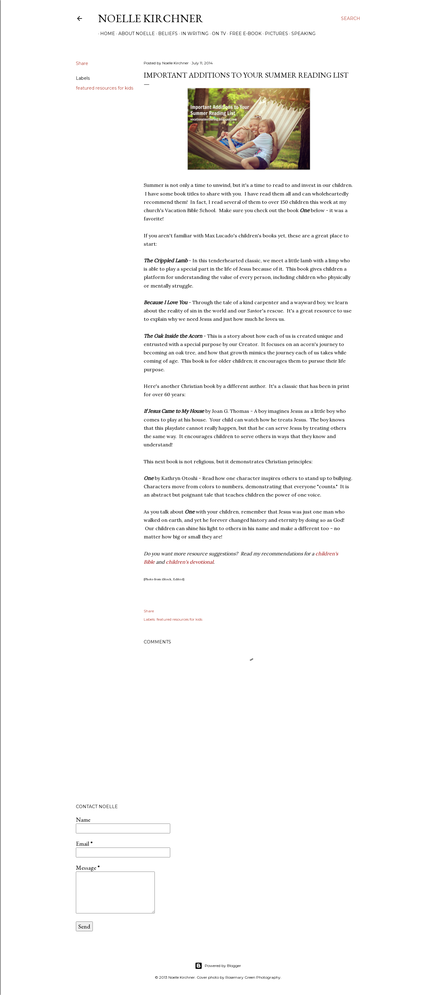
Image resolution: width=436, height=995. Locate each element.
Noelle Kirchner (150, 18)
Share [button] (82, 63)
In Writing (192, 33)
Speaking (301, 33)
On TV (217, 33)
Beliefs (165, 33)
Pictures (274, 33)
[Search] (350, 18)
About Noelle (134, 33)
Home (105, 33)
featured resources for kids (104, 88)
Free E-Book (243, 33)
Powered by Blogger (218, 965)
